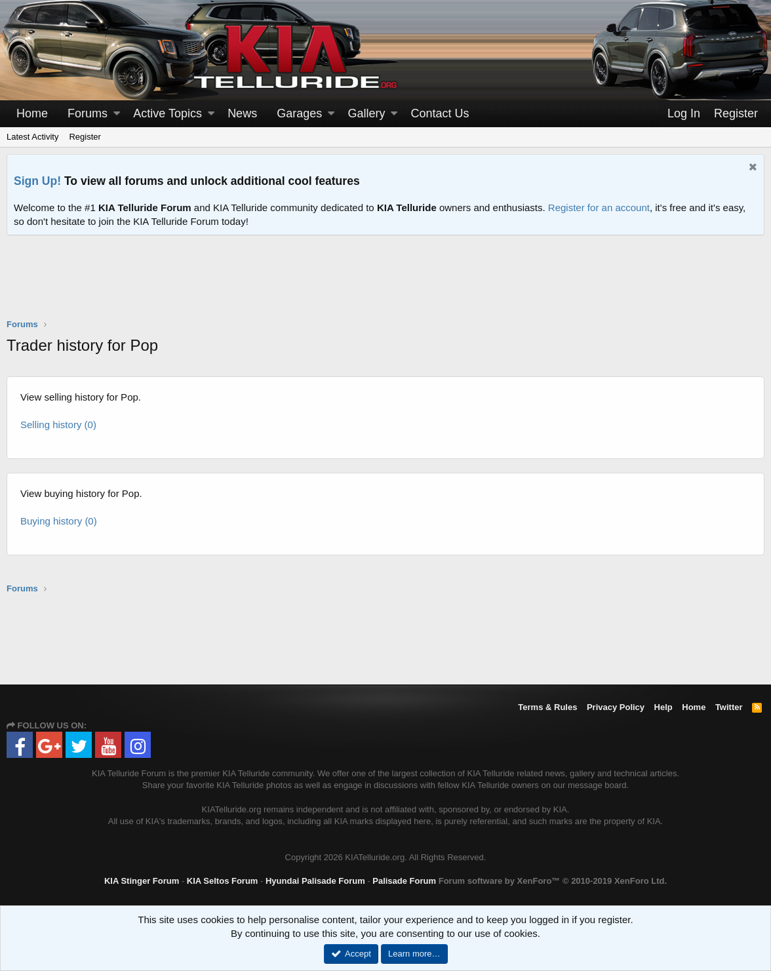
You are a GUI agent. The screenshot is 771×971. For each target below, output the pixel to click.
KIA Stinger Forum (141, 881)
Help (663, 707)
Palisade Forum (404, 881)
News (242, 113)
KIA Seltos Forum (222, 881)
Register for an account (599, 207)
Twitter (729, 707)
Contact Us (440, 113)
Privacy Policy (615, 707)
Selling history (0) (58, 424)
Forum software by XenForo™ (553, 881)
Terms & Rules (547, 707)
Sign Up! (37, 181)
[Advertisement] (385, 285)
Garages (299, 113)
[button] (116, 113)
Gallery (366, 113)
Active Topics (167, 113)
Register (84, 137)
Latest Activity (32, 137)
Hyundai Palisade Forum (315, 881)
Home (32, 113)
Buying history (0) (58, 520)
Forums (88, 113)
